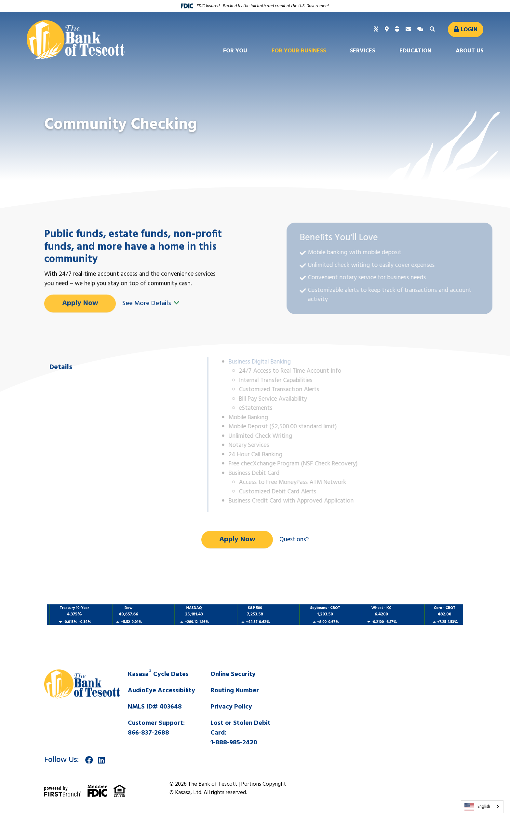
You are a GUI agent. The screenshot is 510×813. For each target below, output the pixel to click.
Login (469, 29)
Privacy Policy (231, 707)
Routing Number (234, 690)
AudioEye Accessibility (161, 690)
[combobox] (482, 806)
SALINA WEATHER (380, 693)
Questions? (294, 539)
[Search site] (433, 29)
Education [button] (415, 51)
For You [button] (235, 51)
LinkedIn (101, 760)
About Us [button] (469, 51)
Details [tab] (60, 397)
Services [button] (362, 51)
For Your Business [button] (299, 51)
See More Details (151, 333)
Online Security (233, 674)
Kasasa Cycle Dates (158, 674)
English (477, 807)
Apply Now (80, 333)
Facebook (89, 760)
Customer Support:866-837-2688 (156, 728)
